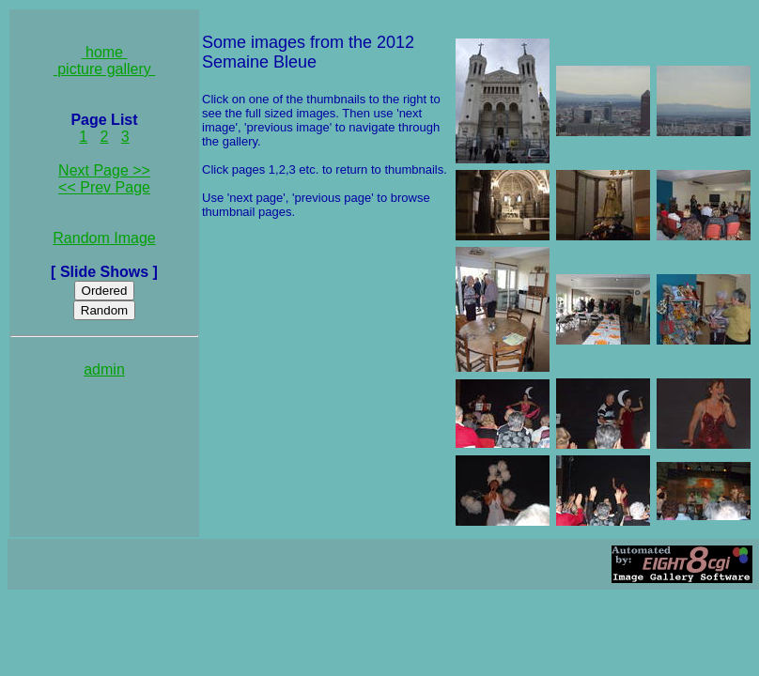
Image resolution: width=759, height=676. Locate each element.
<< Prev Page (104, 187)
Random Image (104, 238)
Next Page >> (104, 170)
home (105, 52)
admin (104, 369)
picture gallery (105, 69)
